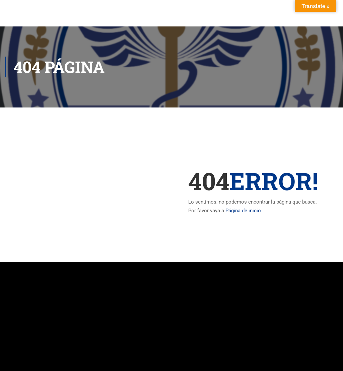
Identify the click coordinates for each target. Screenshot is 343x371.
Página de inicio (243, 211)
